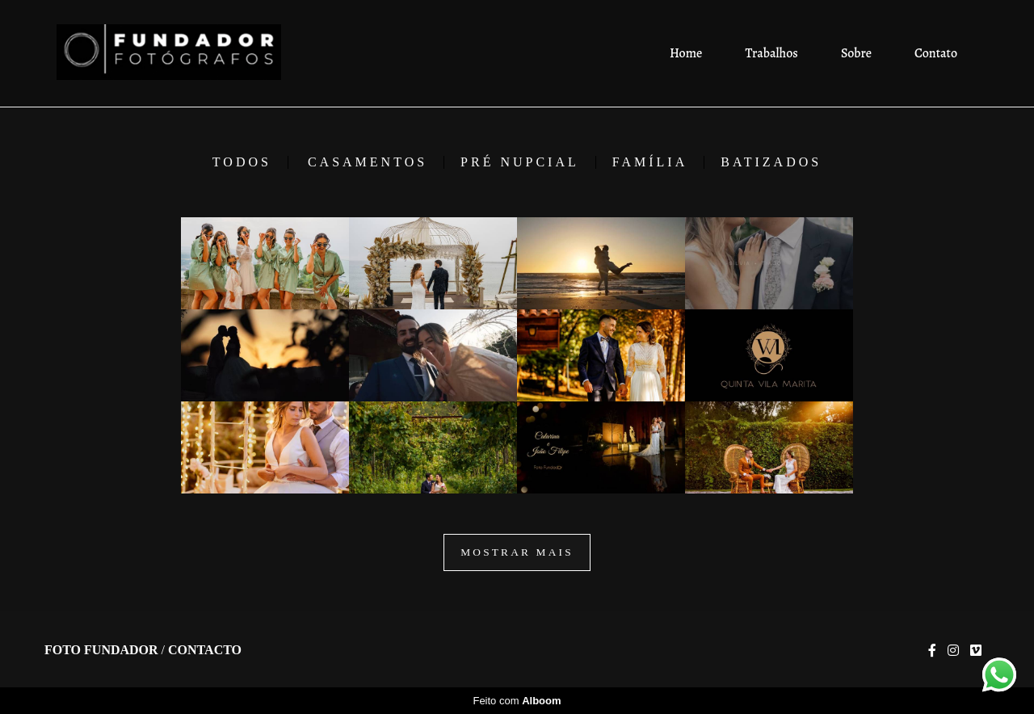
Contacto (205, 650)
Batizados (771, 162)
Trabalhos (772, 53)
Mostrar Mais (517, 552)
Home (686, 53)
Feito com (517, 701)
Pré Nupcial (519, 162)
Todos (241, 162)
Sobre (856, 53)
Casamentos (367, 162)
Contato (935, 53)
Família (649, 162)
